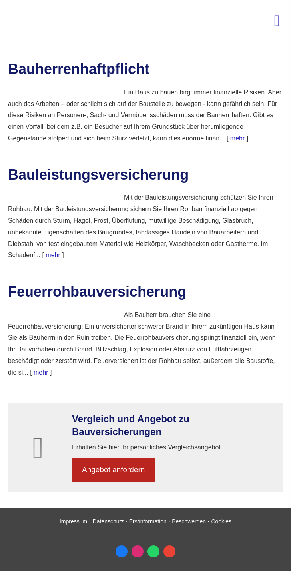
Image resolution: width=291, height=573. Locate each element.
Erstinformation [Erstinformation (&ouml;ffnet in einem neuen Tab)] (148, 521)
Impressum (73, 521)
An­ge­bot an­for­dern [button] (113, 469)
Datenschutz (108, 521)
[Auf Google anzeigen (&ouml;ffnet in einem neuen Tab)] (169, 551)
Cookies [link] (221, 521)
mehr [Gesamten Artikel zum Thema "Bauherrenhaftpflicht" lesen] (237, 138)
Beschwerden (189, 521)
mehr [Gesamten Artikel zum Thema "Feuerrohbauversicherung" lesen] (41, 372)
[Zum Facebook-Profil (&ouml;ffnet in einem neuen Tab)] (122, 551)
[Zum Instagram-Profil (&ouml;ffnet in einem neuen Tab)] (138, 551)
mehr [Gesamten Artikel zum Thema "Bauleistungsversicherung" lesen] (53, 255)
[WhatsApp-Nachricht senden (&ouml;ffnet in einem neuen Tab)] (153, 551)
